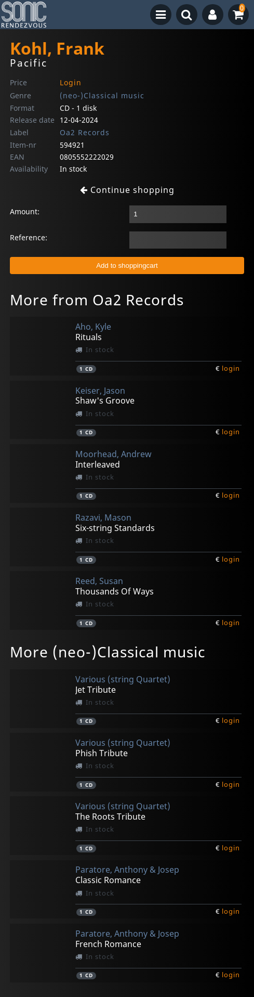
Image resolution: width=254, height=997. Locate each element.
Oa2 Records (85, 132)
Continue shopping (127, 190)
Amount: (24, 211)
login (231, 368)
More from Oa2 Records (97, 299)
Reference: (28, 237)
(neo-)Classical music (102, 95)
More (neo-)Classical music (107, 652)
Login (71, 82)
